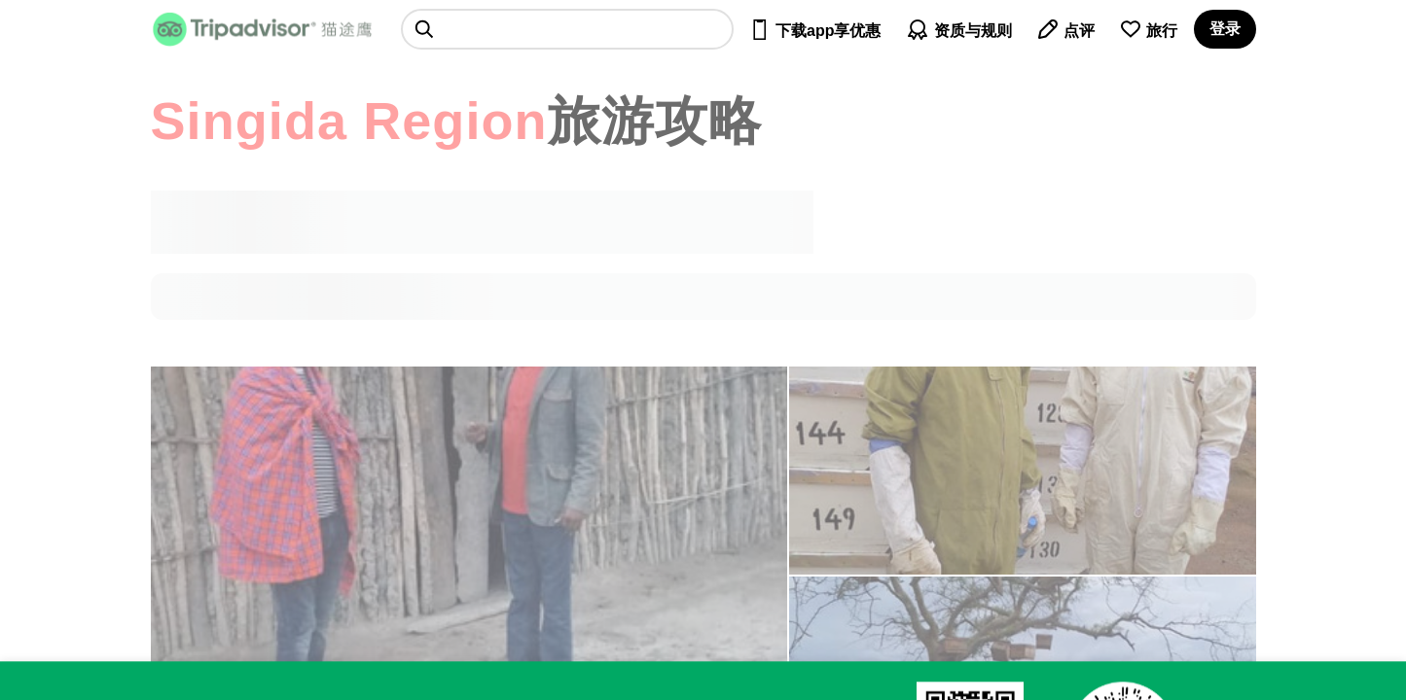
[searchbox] (568, 29)
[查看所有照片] (1022, 471)
